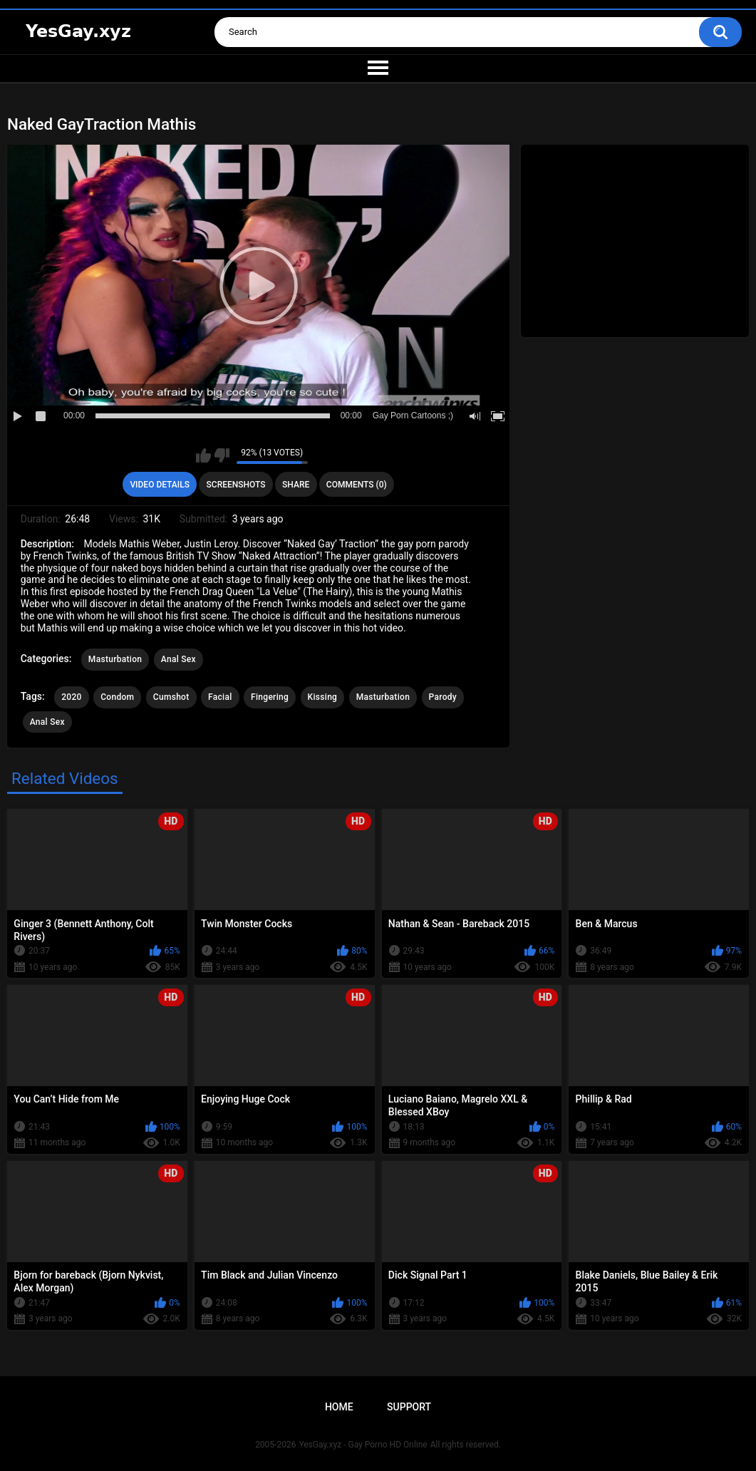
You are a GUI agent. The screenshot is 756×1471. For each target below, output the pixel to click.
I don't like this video (221, 455)
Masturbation (115, 659)
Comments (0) (356, 485)
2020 (71, 697)
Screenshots (236, 485)
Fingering (270, 697)
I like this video (203, 455)
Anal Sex (178, 659)
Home (339, 1407)
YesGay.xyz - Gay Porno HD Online (363, 1445)
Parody (443, 697)
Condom (117, 697)
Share (295, 485)
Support (409, 1407)
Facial (220, 697)
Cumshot (171, 697)
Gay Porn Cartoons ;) (413, 415)
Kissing (323, 697)
